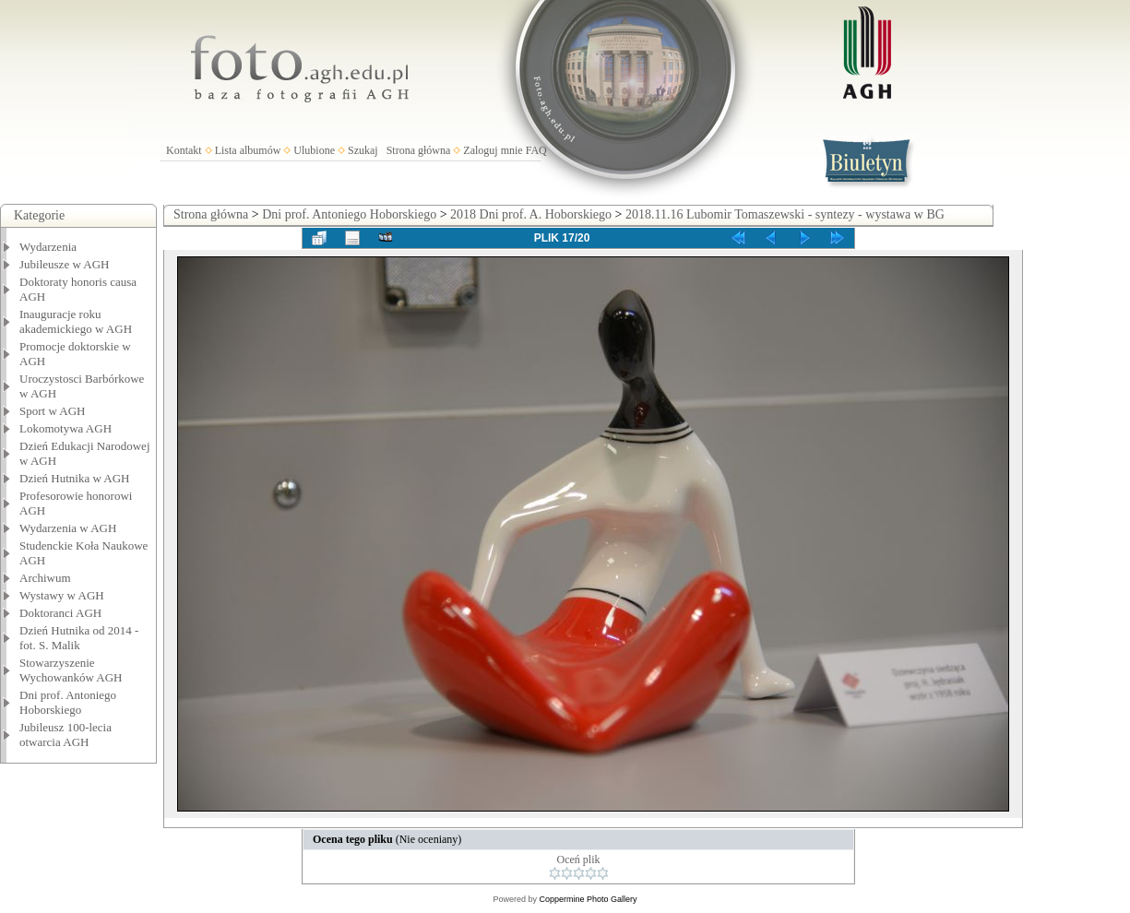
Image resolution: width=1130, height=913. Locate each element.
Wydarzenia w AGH (67, 528)
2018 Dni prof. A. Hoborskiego (531, 214)
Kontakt (184, 150)
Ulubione (314, 150)
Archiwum (45, 578)
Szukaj (363, 150)
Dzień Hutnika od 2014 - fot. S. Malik (78, 637)
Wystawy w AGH (61, 595)
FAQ (536, 150)
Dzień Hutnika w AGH (74, 478)
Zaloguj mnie (492, 150)
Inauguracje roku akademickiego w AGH (75, 321)
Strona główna (419, 150)
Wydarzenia (48, 247)
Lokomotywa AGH (65, 428)
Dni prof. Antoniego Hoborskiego (67, 702)
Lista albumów (248, 150)
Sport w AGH (52, 411)
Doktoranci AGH (60, 613)
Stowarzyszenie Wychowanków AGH (71, 670)
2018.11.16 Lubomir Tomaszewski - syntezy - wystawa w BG (785, 214)
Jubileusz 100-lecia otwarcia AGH (65, 734)
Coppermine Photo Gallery (587, 899)
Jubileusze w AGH (64, 264)
